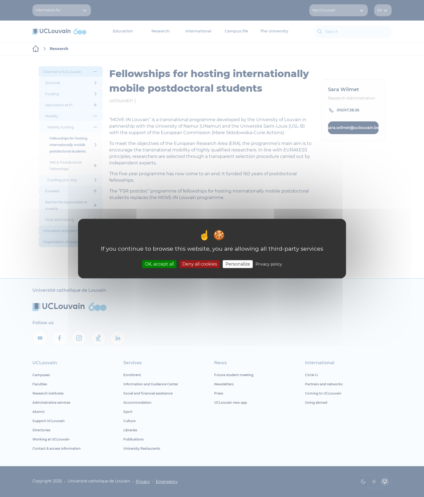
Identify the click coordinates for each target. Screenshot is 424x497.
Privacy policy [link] (269, 264)
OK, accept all (159, 264)
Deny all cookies (199, 264)
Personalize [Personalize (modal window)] (238, 264)
